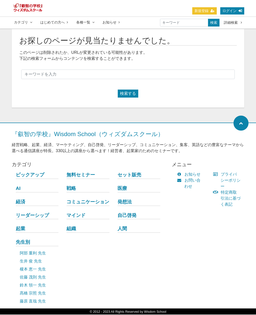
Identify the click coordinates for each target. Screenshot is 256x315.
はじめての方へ (54, 22)
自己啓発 (127, 215)
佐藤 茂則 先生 (33, 277)
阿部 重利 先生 (33, 253)
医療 (122, 188)
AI (18, 188)
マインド (76, 215)
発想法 (125, 202)
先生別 (23, 242)
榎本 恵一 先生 (33, 269)
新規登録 (204, 11)
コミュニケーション (87, 202)
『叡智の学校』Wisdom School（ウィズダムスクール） (88, 134)
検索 (213, 23)
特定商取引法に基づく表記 (228, 199)
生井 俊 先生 (31, 261)
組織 (71, 229)
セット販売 (129, 175)
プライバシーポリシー (228, 181)
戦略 (71, 188)
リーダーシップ (32, 215)
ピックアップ (30, 175)
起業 (20, 229)
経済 (20, 202)
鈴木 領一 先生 (33, 285)
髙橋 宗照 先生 (33, 293)
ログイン (232, 11)
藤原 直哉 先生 (33, 301)
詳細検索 (233, 23)
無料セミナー (80, 175)
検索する (128, 94)
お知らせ (111, 22)
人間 (122, 229)
